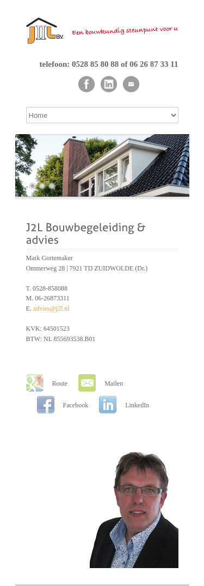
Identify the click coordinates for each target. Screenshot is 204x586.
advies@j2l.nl (51, 308)
